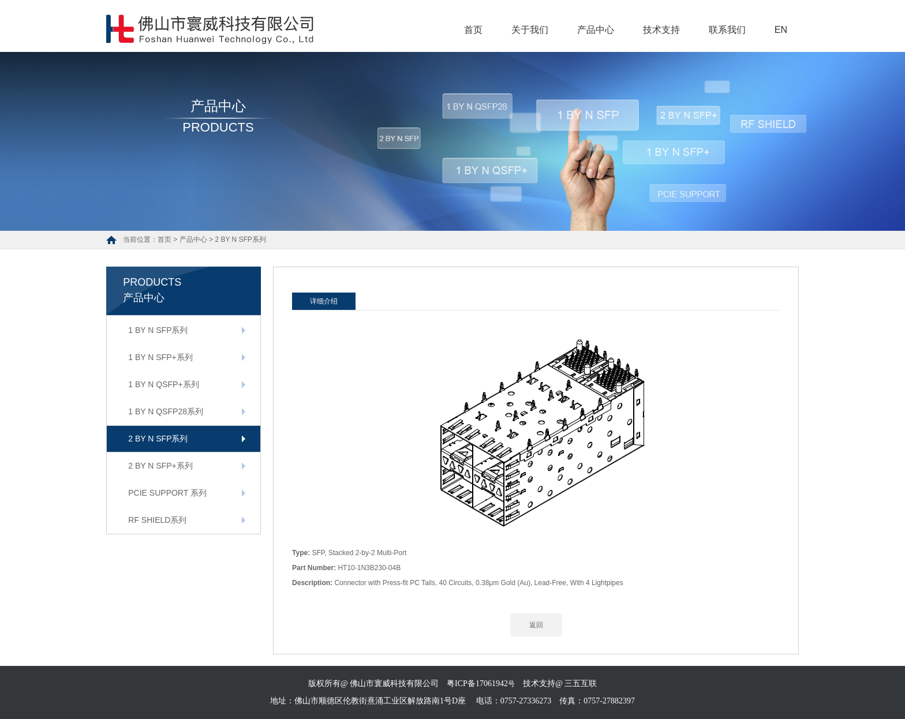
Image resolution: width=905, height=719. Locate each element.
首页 (473, 30)
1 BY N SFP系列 (158, 330)
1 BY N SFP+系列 (160, 357)
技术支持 (661, 30)
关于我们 (529, 30)
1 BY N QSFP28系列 (165, 411)
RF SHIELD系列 (157, 520)
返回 (536, 625)
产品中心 (595, 30)
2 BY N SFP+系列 (160, 465)
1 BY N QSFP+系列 (163, 384)
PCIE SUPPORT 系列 (167, 492)
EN (781, 30)
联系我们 (727, 30)
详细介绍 (324, 301)
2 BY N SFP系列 (240, 239)
